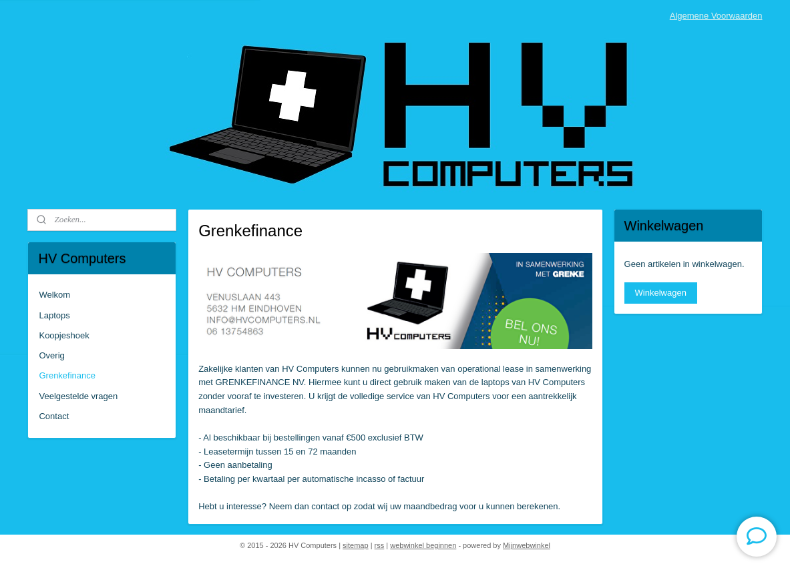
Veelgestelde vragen (78, 396)
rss (380, 545)
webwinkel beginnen (423, 545)
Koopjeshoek (64, 335)
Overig (51, 355)
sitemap (356, 545)
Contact (54, 416)
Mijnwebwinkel (526, 545)
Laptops (54, 315)
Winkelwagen (660, 293)
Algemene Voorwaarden (716, 16)
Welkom (54, 295)
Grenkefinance (67, 375)
